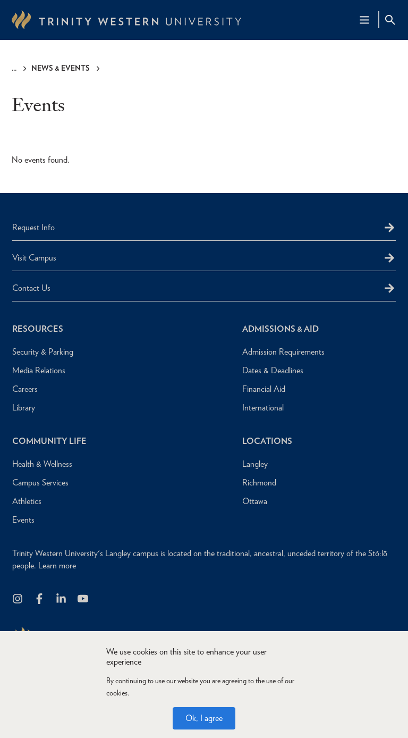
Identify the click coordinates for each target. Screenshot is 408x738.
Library (23, 407)
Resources (37, 329)
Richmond (259, 482)
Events (23, 520)
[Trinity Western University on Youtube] (84, 599)
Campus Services (40, 482)
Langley (255, 464)
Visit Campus (34, 258)
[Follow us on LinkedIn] (62, 599)
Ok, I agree (204, 718)
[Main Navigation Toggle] (364, 20)
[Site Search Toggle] (390, 19)
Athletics (26, 501)
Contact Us (31, 288)
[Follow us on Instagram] (18, 599)
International (263, 407)
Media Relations (38, 370)
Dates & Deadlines (272, 370)
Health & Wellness (42, 464)
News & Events (60, 68)
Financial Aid (263, 389)
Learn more (57, 565)
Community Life (49, 441)
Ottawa (254, 501)
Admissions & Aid (280, 329)
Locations (267, 441)
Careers (25, 389)
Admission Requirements (283, 352)
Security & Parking (42, 352)
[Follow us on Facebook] (40, 599)
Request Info (33, 227)
